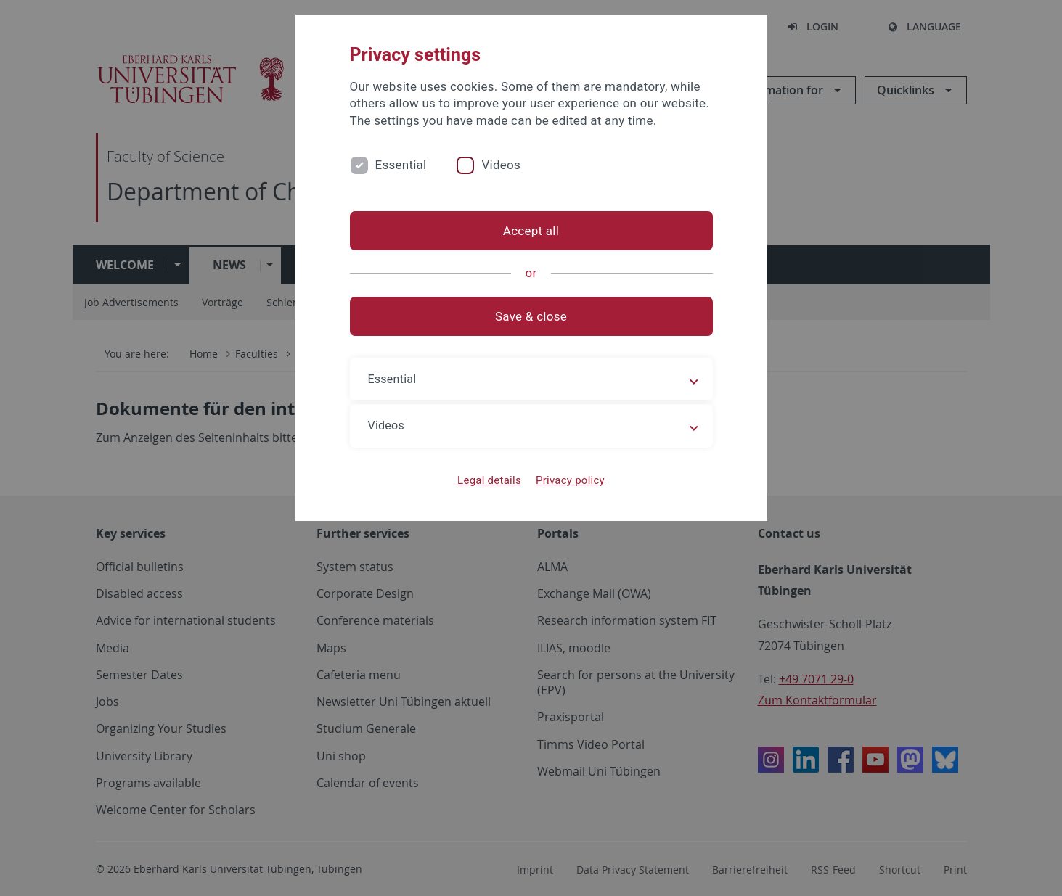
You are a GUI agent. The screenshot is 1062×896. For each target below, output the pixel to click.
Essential (401, 164)
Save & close (531, 316)
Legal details (489, 480)
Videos (500, 164)
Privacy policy (570, 480)
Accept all (531, 230)
